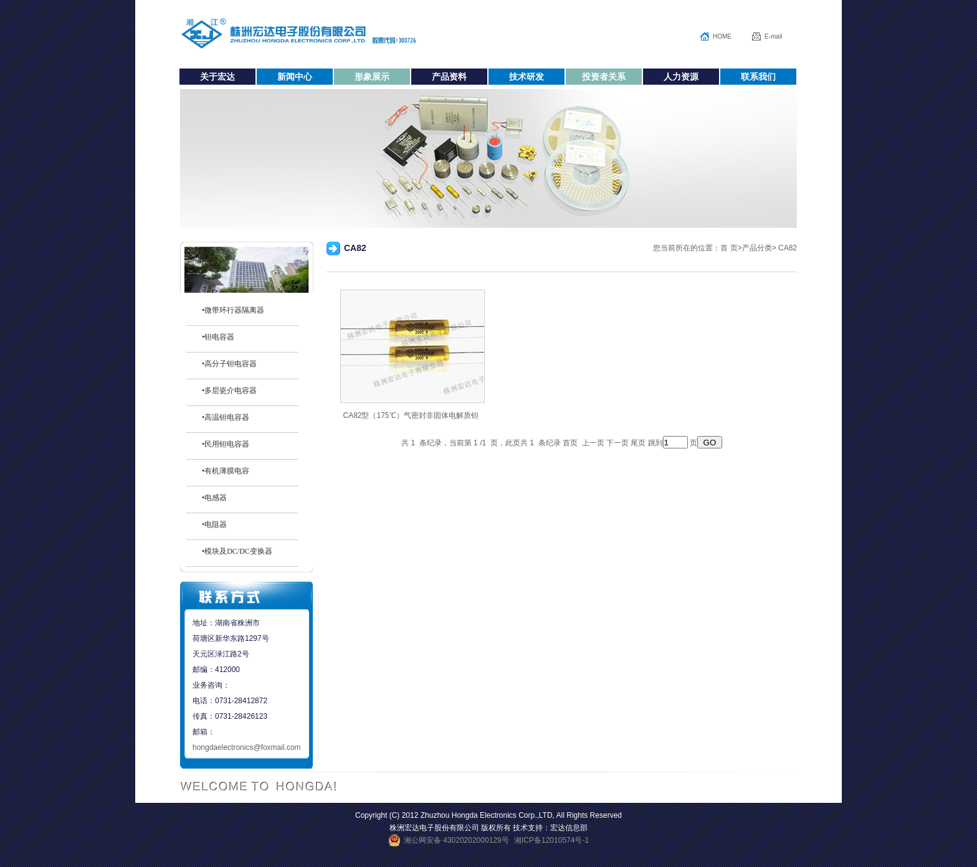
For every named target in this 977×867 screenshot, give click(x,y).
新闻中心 (294, 77)
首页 (569, 442)
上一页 (593, 442)
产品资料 (449, 77)
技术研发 (526, 77)
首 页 (728, 248)
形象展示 (372, 77)
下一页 (617, 442)
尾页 (638, 442)
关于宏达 (217, 77)
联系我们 (758, 77)
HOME (722, 36)
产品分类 (757, 248)
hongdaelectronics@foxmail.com (247, 747)
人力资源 (681, 77)
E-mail (773, 36)
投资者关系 (604, 77)
